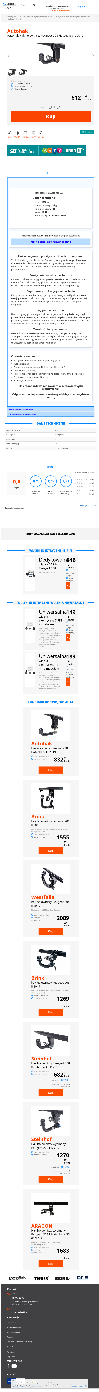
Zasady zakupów (13, 1332)
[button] (8, 56)
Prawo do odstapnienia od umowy (19, 1342)
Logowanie (11, 1357)
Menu (9, 8)
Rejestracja (11, 1352)
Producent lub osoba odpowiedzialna (20, 409)
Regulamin (11, 1337)
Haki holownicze (25, 17)
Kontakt (10, 1346)
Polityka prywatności (14, 1327)
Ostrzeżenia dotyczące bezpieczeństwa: (22, 414)
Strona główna (12, 17)
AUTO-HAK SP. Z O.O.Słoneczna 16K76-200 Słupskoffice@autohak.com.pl (50, 409)
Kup (51, 116)
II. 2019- (19, 19)
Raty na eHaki (12, 1323)
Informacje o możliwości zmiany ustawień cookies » (27, 1386)
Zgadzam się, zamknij (79, 1386)
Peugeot (35, 17)
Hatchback (10, 19)
